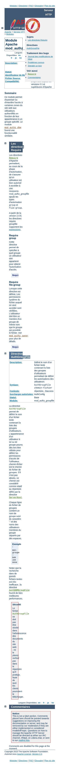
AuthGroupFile (33, 48)
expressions (15, 229)
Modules (13, 6)
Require (32, 74)
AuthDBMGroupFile (19, 590)
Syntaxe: (14, 385)
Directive (17, 353)
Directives (23, 6)
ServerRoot (15, 497)
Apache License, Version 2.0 (29, 754)
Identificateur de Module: (17, 75)
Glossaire (39, 6)
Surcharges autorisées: (21, 394)
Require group (13, 236)
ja (15, 58)
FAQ (31, 6)
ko (20, 58)
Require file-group (14, 283)
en (19, 55)
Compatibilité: (12, 81)
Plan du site (50, 6)
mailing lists (24, 740)
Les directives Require (37, 40)
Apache (8, 32)
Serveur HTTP (20, 32)
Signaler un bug (35, 66)
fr (11, 58)
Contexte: (15, 391)
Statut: (8, 72)
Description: (11, 63)
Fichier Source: (13, 78)
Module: (14, 400)
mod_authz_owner (18, 336)
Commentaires (34, 77)
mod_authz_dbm (13, 127)
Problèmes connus (36, 62)
